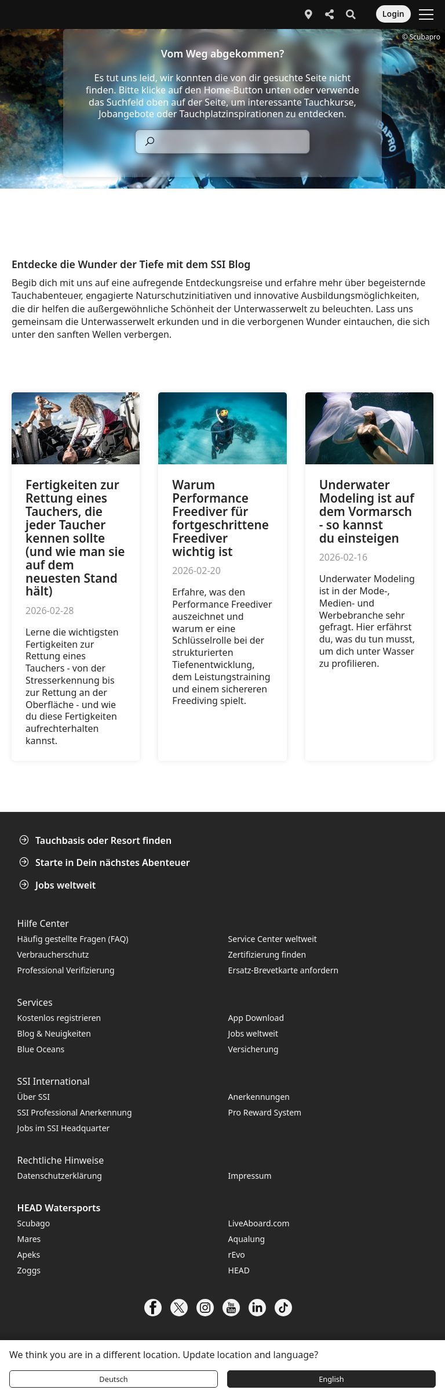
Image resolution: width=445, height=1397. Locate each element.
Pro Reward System (265, 1112)
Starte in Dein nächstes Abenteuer (105, 862)
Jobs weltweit (58, 885)
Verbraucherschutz (53, 954)
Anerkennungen (259, 1096)
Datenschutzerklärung (59, 1175)
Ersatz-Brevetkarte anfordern (283, 970)
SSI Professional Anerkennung (74, 1112)
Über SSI (33, 1096)
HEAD (239, 1270)
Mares (29, 1238)
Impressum (250, 1175)
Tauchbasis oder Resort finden (96, 840)
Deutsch (113, 1379)
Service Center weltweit (272, 938)
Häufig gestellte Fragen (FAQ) (73, 938)
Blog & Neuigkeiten (54, 1033)
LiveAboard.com (259, 1223)
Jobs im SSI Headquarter (63, 1128)
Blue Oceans (41, 1049)
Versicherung (253, 1049)
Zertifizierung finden (267, 954)
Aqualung (246, 1238)
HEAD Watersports (59, 1207)
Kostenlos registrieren (59, 1017)
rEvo (236, 1254)
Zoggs (29, 1270)
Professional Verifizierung (66, 970)
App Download (256, 1017)
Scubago (33, 1223)
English (331, 1379)
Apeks (29, 1254)
